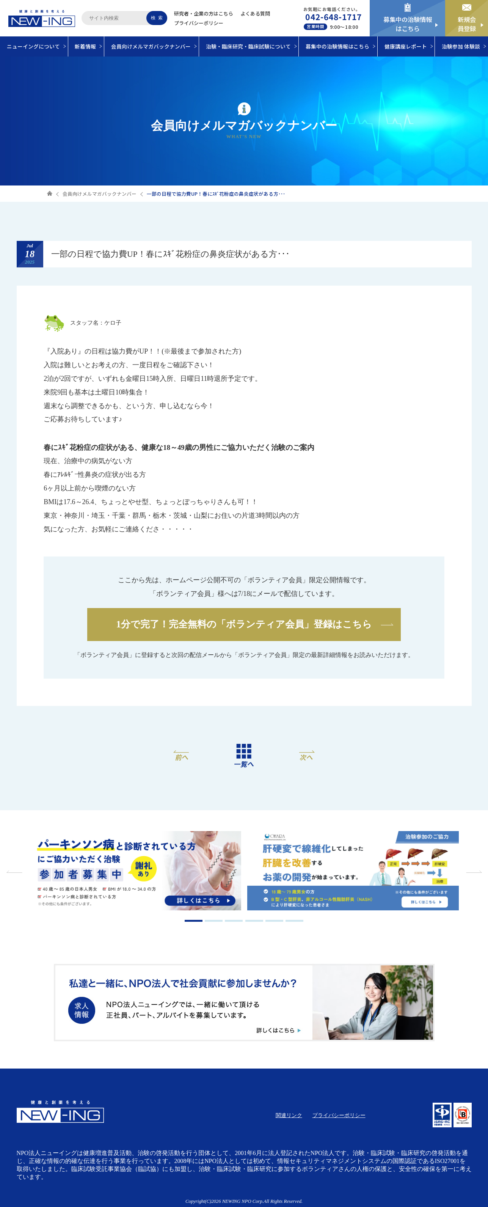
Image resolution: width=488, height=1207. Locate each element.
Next (472, 871)
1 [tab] (193, 921)
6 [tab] (294, 921)
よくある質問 (255, 13)
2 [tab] (214, 921)
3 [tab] (234, 921)
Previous (15, 871)
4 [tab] (254, 921)
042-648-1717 (333, 16)
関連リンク (289, 1115)
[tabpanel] (135, 871)
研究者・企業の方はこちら (203, 13)
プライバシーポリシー (198, 23)
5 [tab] (274, 921)
